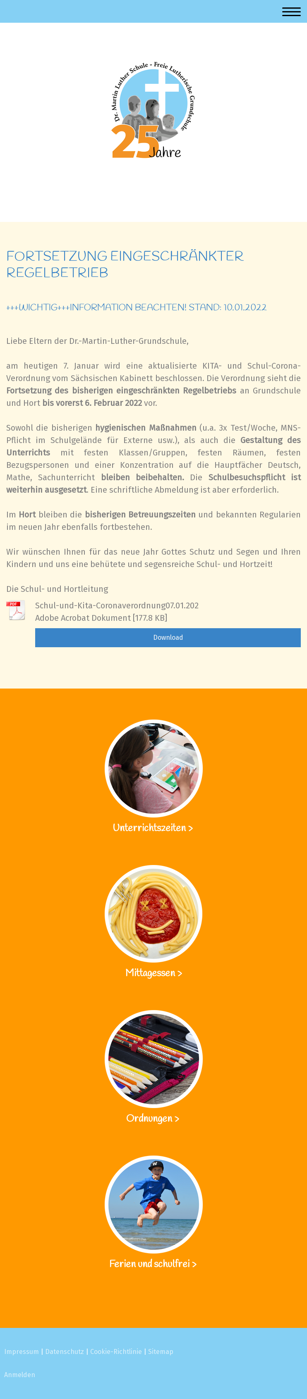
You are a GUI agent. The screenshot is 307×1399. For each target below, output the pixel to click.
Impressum (21, 1352)
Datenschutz (64, 1352)
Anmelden (19, 1375)
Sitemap (160, 1352)
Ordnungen (149, 1119)
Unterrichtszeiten (150, 828)
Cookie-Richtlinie (116, 1352)
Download (168, 637)
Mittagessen (150, 973)
